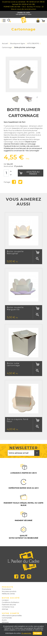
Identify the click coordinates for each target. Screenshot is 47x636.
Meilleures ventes (8, 594)
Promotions (6, 589)
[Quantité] (6, 172)
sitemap (5, 609)
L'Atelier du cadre (23, 13)
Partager (13, 181)
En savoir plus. (27, 633)
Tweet (20, 181)
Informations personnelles (12, 615)
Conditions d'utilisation (10, 602)
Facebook (16, 576)
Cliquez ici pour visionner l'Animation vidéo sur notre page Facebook (20, 144)
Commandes (7, 618)
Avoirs (4, 620)
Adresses (5, 622)
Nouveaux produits (9, 591)
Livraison (5, 600)
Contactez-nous (8, 607)
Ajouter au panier (29, 173)
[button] (9, 20)
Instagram (29, 576)
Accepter (37, 633)
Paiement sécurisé (9, 605)
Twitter (23, 576)
